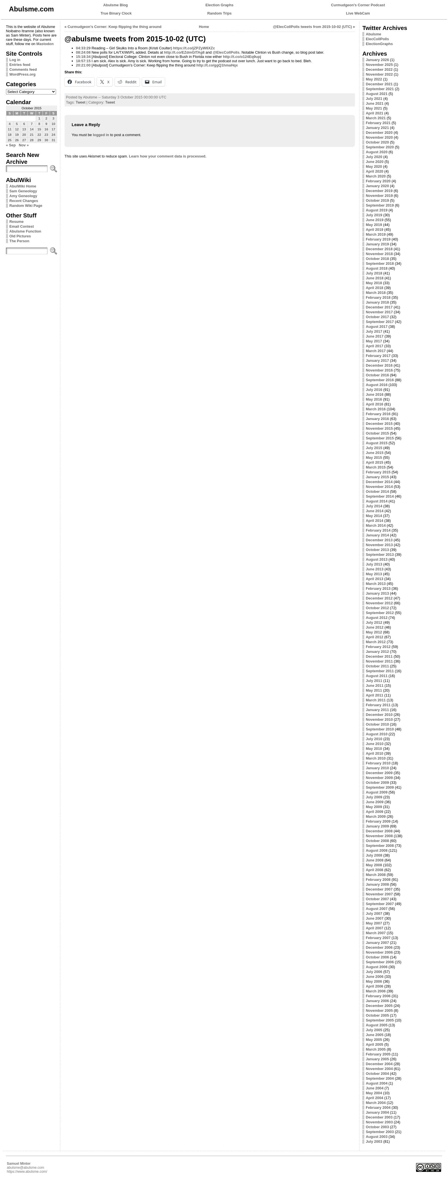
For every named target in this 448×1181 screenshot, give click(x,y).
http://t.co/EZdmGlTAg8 (184, 52)
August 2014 (376, 501)
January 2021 (377, 128)
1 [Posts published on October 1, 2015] (39, 118)
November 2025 (379, 64)
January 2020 (377, 186)
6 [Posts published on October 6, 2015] (24, 124)
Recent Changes (23, 201)
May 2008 (374, 865)
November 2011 (379, 661)
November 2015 (379, 428)
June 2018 (374, 278)
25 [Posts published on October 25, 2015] (9, 140)
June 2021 (374, 103)
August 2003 (376, 1136)
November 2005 (379, 1010)
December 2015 (379, 423)
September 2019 (380, 205)
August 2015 (376, 443)
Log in (14, 60)
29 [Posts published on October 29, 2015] (39, 140)
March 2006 (376, 991)
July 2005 (374, 1030)
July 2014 (374, 506)
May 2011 (374, 690)
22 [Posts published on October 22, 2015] (39, 134)
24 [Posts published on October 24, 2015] (53, 134)
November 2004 (379, 1069)
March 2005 (376, 1049)
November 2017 (379, 312)
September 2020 (380, 147)
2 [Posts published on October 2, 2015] (46, 118)
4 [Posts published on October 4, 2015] (9, 124)
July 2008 (374, 855)
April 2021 (374, 113)
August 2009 (376, 792)
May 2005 (374, 1039)
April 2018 (374, 288)
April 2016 (374, 404)
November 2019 (379, 195)
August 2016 (376, 385)
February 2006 (378, 996)
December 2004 (379, 1064)
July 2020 (374, 157)
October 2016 (377, 375)
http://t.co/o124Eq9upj (242, 56)
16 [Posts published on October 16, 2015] (46, 129)
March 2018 (376, 292)
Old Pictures (20, 236)
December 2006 (379, 947)
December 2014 (379, 482)
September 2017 (380, 322)
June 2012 (374, 627)
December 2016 (379, 365)
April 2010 (374, 753)
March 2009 (376, 816)
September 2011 (380, 671)
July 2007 (374, 913)
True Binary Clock (116, 13)
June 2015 (374, 453)
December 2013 (379, 540)
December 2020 (379, 132)
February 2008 (378, 879)
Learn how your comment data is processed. (167, 156)
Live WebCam (358, 13)
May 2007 (374, 923)
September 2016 (380, 380)
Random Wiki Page (25, 205)
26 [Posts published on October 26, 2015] (17, 140)
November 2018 (379, 254)
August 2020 (376, 152)
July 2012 (374, 622)
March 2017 (376, 351)
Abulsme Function (25, 231)
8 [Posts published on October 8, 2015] (39, 124)
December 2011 (379, 656)
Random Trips (219, 13)
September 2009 (380, 787)
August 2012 (376, 617)
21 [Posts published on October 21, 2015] (32, 134)
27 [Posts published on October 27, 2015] (24, 140)
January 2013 (377, 593)
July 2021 (374, 98)
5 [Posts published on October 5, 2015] (17, 124)
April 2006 (374, 986)
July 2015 (374, 448)
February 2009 (378, 821)
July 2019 (374, 215)
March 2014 (376, 525)
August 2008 (376, 850)
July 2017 (374, 331)
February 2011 (378, 705)
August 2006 (376, 967)
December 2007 (379, 889)
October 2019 (377, 200)
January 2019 (377, 244)
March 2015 (376, 467)
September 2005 (380, 1020)
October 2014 (377, 491)
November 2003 (379, 1122)
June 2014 (374, 511)
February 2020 (378, 181)
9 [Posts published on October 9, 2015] (46, 124)
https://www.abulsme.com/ (27, 1172)
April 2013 (374, 579)
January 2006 (377, 1001)
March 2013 (376, 584)
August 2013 (376, 559)
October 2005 (377, 1015)
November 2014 (379, 486)
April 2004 (374, 1098)
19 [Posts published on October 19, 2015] (17, 134)
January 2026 (377, 60)
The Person (19, 241)
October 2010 (377, 724)
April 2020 (374, 171)
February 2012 (378, 647)
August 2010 (376, 734)
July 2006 (374, 972)
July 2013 (374, 564)
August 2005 (376, 1025)
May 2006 (374, 981)
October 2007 (377, 899)
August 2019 (376, 210)
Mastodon (44, 44)
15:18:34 (83, 56)
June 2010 (374, 744)
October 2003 (377, 1127)
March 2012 (376, 642)
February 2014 (378, 530)
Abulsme (373, 34)
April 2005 (374, 1044)
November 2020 (379, 137)
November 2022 (379, 74)
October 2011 (377, 666)
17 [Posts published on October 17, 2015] (53, 129)
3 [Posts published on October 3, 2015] (53, 118)
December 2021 (379, 84)
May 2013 (374, 574)
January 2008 (377, 884)
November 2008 (379, 836)
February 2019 (378, 239)
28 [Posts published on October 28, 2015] (32, 140)
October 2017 (377, 317)
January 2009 (377, 826)
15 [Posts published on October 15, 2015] (39, 129)
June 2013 (374, 569)
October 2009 (377, 782)
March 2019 (376, 234)
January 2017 (377, 360)
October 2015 (377, 433)
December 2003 (379, 1117)
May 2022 (374, 79)
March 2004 (376, 1103)
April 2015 (374, 462)
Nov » (24, 145)
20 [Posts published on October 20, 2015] (24, 134)
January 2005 (377, 1059)
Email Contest (21, 226)
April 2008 (374, 870)
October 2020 (377, 142)
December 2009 (379, 773)
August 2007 (376, 909)
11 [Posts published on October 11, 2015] (9, 129)
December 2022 (379, 69)
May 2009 (374, 807)
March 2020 (376, 176)
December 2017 (379, 307)
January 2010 (377, 768)
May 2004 (374, 1093)
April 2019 (374, 229)
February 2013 (378, 588)
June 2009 (374, 802)
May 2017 (374, 341)
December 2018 (379, 249)
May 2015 (374, 457)
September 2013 (380, 554)
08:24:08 (83, 52)
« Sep (11, 145)
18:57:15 (83, 61)
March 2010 (376, 758)
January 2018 (377, 302)
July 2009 (374, 797)
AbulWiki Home (22, 186)
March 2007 (376, 933)
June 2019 (374, 220)
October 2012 (377, 608)
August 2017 (376, 326)
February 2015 (378, 472)
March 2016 (376, 409)
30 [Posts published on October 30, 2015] (46, 140)
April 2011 (374, 695)
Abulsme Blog (115, 5)
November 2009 (379, 778)
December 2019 (379, 191)
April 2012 (374, 637)
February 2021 (378, 123)
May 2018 (374, 283)
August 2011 (376, 676)
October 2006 (377, 957)
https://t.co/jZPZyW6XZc (194, 48)
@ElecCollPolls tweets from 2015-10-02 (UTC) (312, 27)
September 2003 (380, 1132)
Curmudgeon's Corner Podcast (358, 5)
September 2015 (380, 438)
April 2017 (374, 346)
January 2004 (377, 1112)
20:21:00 (83, 65)
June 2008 (374, 860)
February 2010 (378, 763)
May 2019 (374, 225)
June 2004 (374, 1088)
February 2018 (378, 297)
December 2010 (379, 714)
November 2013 (379, 545)
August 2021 (376, 94)
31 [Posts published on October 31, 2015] (53, 140)
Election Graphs (219, 5)
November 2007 (379, 894)
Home (204, 27)
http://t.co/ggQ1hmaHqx (217, 65)
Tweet (80, 102)
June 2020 (374, 162)
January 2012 (377, 651)
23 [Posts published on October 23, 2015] (46, 134)
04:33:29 (83, 48)
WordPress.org (22, 74)
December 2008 (379, 831)
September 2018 (380, 263)
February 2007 (378, 938)
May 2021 (374, 108)
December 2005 (379, 1006)
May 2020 (374, 166)
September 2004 (380, 1078)
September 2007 (380, 904)
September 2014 (380, 496)
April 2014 (374, 520)
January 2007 (377, 942)
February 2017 (378, 356)
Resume (16, 221)
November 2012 (379, 603)
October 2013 (377, 550)
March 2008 (376, 875)
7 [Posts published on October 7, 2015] (32, 124)
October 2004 (377, 1073)
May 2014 (374, 516)
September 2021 (380, 89)
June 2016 (374, 394)
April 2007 (374, 928)
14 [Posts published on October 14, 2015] (32, 129)
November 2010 (379, 719)
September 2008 (380, 845)
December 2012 (379, 598)
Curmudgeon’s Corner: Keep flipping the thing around (115, 27)
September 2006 (380, 962)
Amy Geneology (23, 196)
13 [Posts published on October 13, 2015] (24, 129)
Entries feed (19, 64)
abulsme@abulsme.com (25, 1168)
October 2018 (377, 259)
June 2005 (374, 1035)
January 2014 (377, 535)
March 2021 (376, 118)
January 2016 (377, 419)
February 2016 (378, 414)
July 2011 (374, 681)
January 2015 (377, 477)
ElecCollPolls (377, 39)
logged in (101, 135)
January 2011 (377, 710)
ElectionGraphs (379, 44)
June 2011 (374, 685)
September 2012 (380, 613)
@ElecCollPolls (226, 52)
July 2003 (374, 1141)
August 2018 (376, 268)
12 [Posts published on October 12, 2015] (17, 129)
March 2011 (376, 700)
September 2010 (380, 729)
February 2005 (378, 1054)
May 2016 (374, 399)
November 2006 (379, 952)
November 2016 (379, 370)
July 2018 (374, 273)
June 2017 (374, 336)
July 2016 (374, 389)
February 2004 (378, 1107)
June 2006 (374, 976)
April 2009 (374, 811)
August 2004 (376, 1083)
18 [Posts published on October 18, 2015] (9, 134)
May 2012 (374, 632)
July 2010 (374, 739)
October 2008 (377, 841)
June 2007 (374, 918)
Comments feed (23, 69)
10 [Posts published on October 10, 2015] (53, 124)
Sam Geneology (23, 191)
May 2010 (374, 748)
